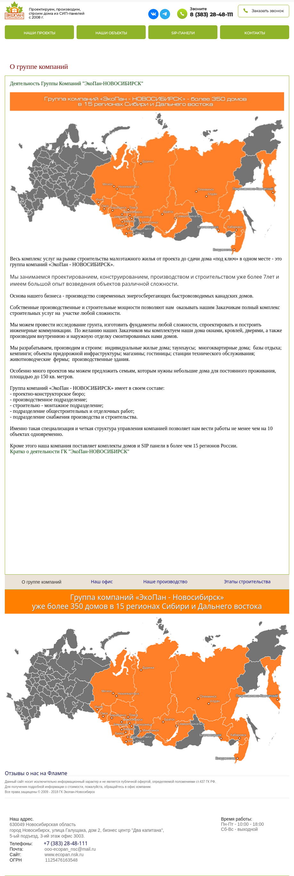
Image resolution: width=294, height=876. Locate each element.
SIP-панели (183, 33)
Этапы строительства (247, 581)
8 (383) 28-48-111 (211, 15)
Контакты (254, 33)
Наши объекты (111, 33)
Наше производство (165, 581)
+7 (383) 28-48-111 (65, 843)
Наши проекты (39, 33)
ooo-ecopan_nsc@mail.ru (70, 849)
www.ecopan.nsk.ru (64, 854)
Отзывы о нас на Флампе (36, 773)
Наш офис (102, 581)
